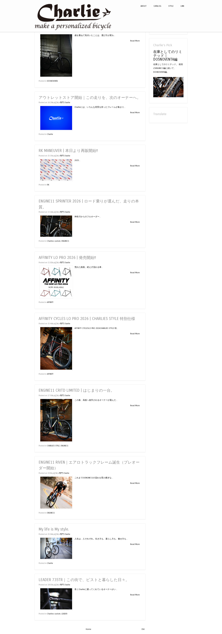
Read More (135, 41)
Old (142, 629)
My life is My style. (54, 529)
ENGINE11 (65, 241)
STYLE (170, 6)
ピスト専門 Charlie (62, 102)
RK (48, 185)
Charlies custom (53, 241)
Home (88, 629)
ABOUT (143, 6)
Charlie (50, 134)
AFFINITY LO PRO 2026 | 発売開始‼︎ (67, 257)
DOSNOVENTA (52, 81)
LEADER (64, 614)
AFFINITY (50, 302)
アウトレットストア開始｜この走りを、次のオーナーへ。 (90, 97)
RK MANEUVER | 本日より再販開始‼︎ (68, 150)
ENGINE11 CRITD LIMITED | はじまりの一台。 (76, 390)
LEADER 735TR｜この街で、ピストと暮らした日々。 (84, 580)
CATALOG (157, 6)
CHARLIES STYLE (53, 446)
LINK (182, 6)
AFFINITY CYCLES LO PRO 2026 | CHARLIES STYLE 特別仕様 (87, 318)
